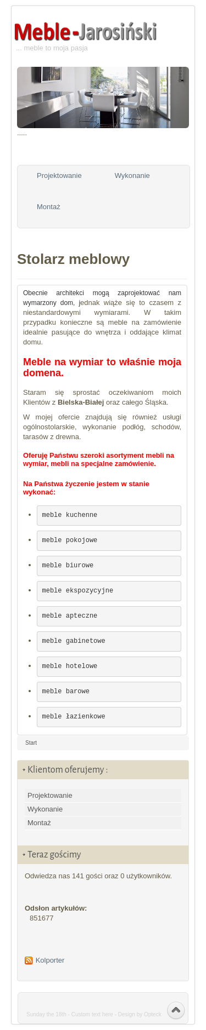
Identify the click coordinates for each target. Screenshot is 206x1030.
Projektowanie (59, 175)
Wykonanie (132, 175)
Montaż (48, 207)
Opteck (153, 1014)
